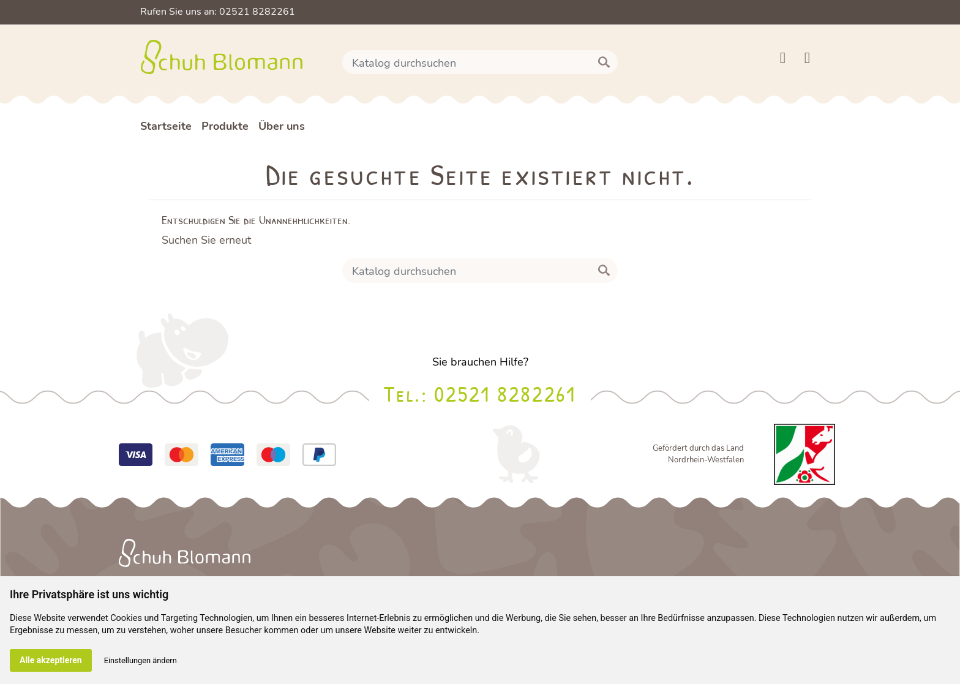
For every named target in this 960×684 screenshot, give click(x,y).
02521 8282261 (505, 393)
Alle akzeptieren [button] (51, 660)
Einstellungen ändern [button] (140, 660)
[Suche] (480, 62)
